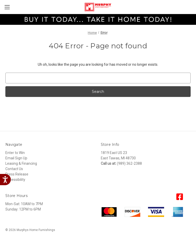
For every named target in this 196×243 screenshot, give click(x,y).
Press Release (16, 174)
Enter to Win (15, 153)
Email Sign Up (16, 158)
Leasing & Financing (21, 163)
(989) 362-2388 (129, 163)
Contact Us (14, 169)
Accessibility (15, 180)
